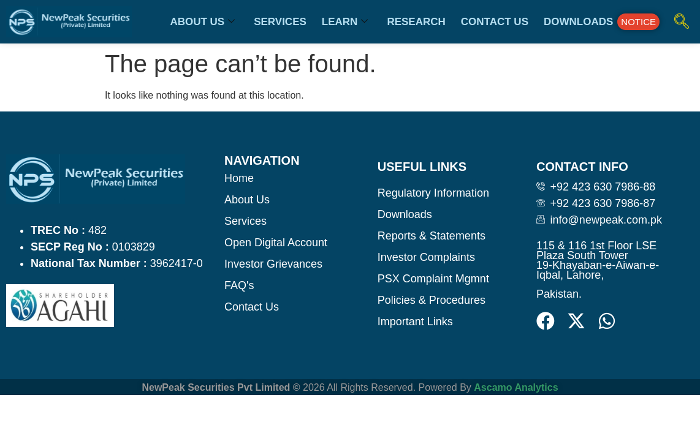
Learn (345, 22)
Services (280, 22)
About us (202, 22)
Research (416, 22)
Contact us (494, 22)
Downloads (578, 22)
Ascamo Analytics (516, 387)
